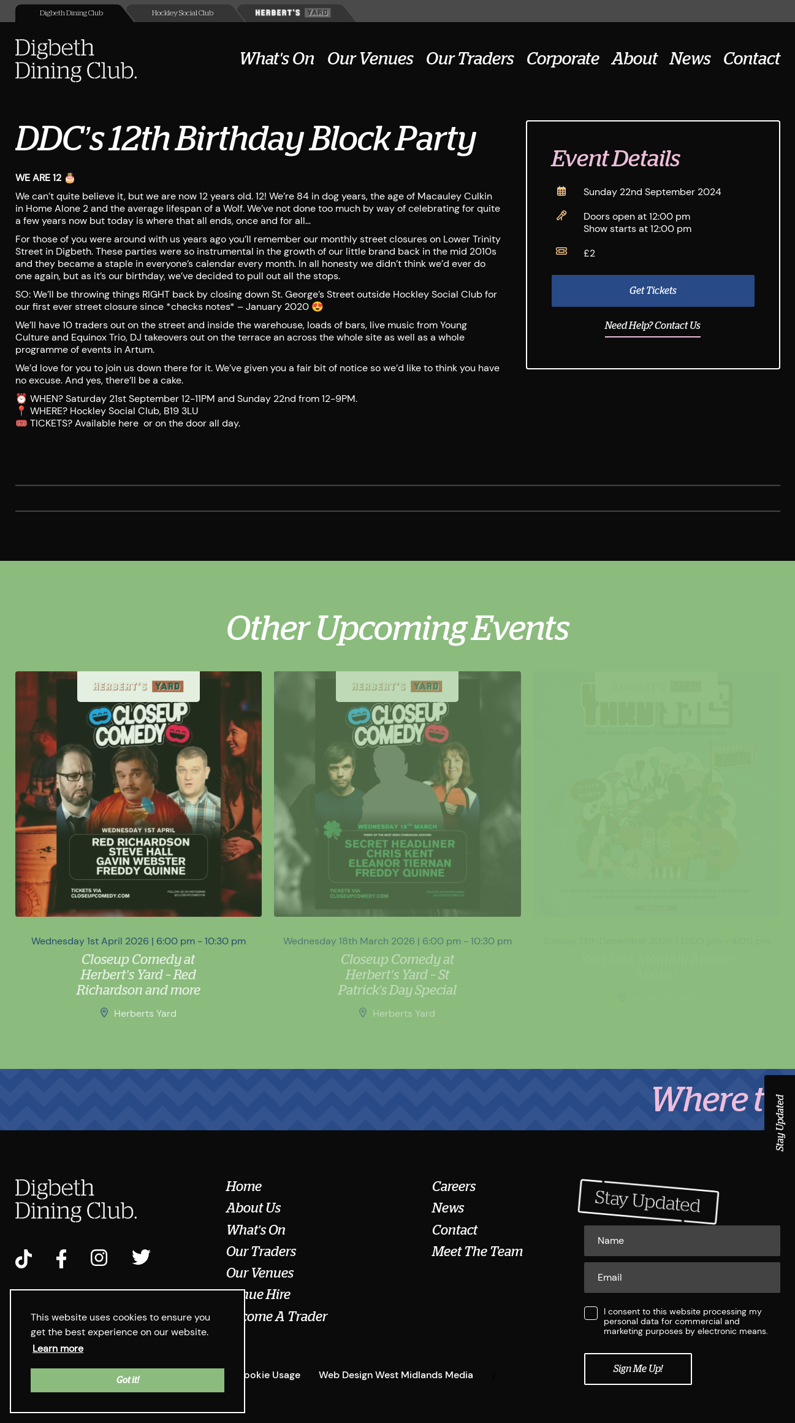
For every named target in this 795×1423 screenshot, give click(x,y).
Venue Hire (258, 1295)
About (635, 58)
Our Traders (470, 58)
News (690, 58)
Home (244, 1187)
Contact (751, 58)
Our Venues (370, 58)
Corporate (563, 58)
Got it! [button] (127, 1380)
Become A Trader (276, 1317)
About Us (253, 1208)
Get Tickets (653, 291)
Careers (454, 1187)
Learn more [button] (57, 1348)
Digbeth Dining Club (71, 13)
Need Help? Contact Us (653, 326)
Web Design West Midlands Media (396, 1374)
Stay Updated (780, 1123)
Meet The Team (477, 1252)
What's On (276, 58)
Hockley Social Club (182, 13)
